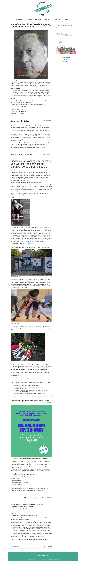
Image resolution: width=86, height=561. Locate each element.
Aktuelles (19, 19)
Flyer (41, 490)
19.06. (48, 233)
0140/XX (48, 282)
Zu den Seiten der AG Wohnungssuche (65, 25)
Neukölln (28, 243)
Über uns (47, 19)
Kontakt (67, 19)
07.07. (14, 246)
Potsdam (32, 243)
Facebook (66, 59)
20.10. (43, 364)
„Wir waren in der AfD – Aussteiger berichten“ (26, 498)
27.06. (32, 236)
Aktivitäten (29, 19)
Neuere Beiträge (47, 546)
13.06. (40, 232)
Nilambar (57, 559)
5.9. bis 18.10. (21, 241)
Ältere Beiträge (15, 546)
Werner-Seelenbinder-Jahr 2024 (22, 155)
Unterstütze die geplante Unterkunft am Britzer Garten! (30, 401)
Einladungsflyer (14, 378)
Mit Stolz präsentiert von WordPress (35, 559)
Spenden (57, 19)
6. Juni (14, 227)
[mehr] (26, 180)
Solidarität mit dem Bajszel (20, 121)
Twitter (66, 61)
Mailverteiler (66, 57)
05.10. (14, 326)
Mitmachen (38, 19)
